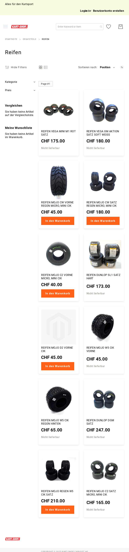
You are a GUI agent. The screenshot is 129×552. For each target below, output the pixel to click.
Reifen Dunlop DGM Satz (100, 422)
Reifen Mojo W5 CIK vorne (100, 349)
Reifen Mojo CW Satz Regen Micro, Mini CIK (102, 204)
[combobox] (79, 26)
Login (83, 10)
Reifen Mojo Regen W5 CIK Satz (57, 493)
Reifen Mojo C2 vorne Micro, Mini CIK (57, 276)
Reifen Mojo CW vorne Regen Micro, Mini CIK (57, 204)
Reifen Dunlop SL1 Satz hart (104, 276)
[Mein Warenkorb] (120, 26)
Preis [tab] (8, 90)
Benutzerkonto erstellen (108, 10)
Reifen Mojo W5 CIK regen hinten (55, 422)
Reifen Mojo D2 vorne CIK (57, 349)
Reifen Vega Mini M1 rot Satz (58, 133)
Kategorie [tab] (11, 81)
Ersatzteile (29, 39)
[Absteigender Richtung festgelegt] (122, 67)
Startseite (11, 39)
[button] (107, 67)
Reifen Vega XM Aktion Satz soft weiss (103, 133)
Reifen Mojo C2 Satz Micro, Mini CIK (101, 493)
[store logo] (20, 26)
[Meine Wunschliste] (108, 26)
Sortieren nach (87, 67)
